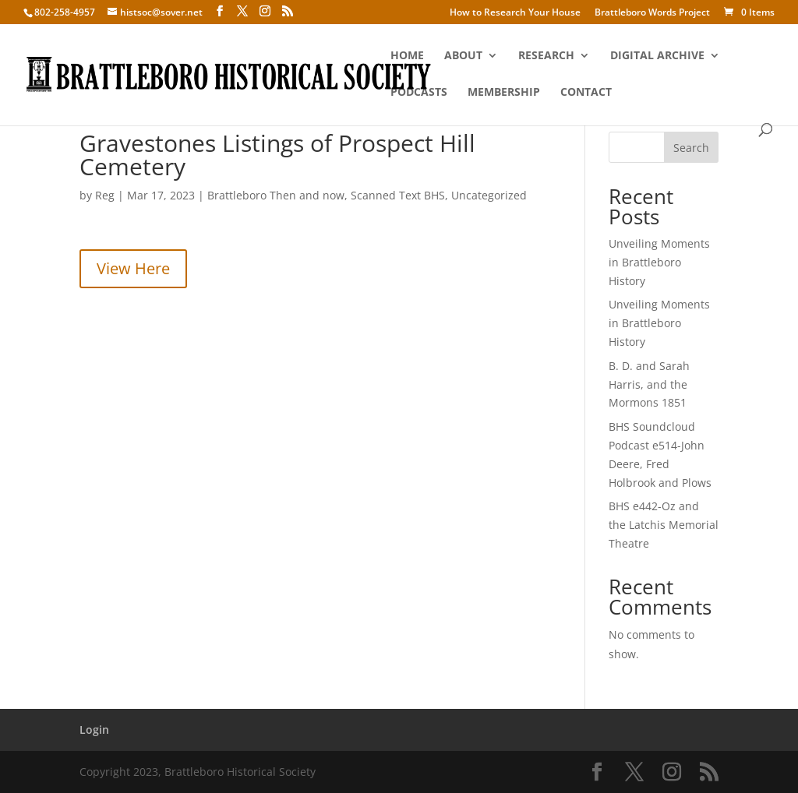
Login (94, 729)
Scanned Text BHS (398, 195)
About (463, 56)
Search (691, 147)
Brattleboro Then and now (275, 195)
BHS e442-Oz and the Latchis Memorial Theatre (664, 525)
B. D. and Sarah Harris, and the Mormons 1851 (649, 384)
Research (546, 56)
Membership (504, 92)
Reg (105, 195)
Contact (586, 92)
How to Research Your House (515, 13)
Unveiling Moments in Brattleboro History (659, 262)
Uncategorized (489, 195)
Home (407, 56)
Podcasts (418, 92)
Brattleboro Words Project (652, 13)
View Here (133, 268)
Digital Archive (657, 56)
